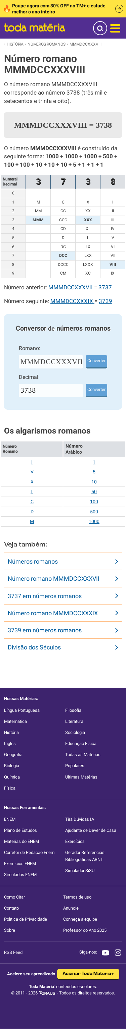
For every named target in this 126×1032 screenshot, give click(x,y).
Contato (11, 908)
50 (94, 491)
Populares (74, 765)
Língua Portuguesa (22, 710)
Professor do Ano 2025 (85, 930)
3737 (105, 287)
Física (9, 788)
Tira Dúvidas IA (79, 819)
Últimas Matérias (81, 777)
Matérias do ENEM (21, 841)
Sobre (9, 930)
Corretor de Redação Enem (29, 852)
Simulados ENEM (20, 874)
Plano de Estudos (20, 830)
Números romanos (33, 561)
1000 (94, 521)
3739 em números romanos (45, 630)
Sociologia (75, 732)
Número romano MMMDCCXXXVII (53, 578)
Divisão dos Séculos (34, 647)
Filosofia (73, 710)
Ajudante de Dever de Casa (90, 830)
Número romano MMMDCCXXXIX (53, 613)
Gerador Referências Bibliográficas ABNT (84, 856)
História (11, 732)
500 (94, 511)
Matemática (15, 721)
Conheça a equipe (80, 919)
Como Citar (14, 897)
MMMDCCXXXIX (72, 301)
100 (94, 501)
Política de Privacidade (25, 919)
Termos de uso (77, 897)
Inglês (10, 743)
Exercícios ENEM (20, 863)
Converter (96, 360)
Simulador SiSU (79, 870)
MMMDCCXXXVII (71, 287)
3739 (105, 301)
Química (12, 777)
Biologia (11, 765)
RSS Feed (13, 952)
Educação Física (80, 743)
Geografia (13, 754)
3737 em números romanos (45, 595)
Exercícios (75, 841)
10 (94, 481)
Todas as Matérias (82, 754)
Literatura (74, 721)
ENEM (9, 819)
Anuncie (71, 908)
